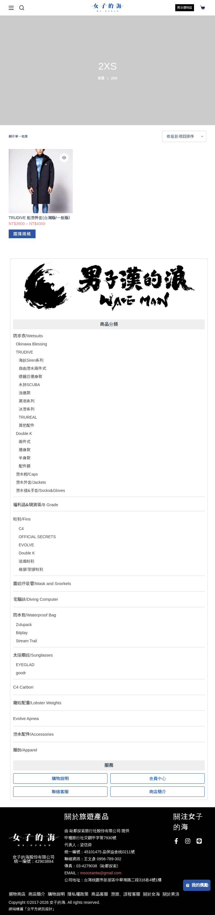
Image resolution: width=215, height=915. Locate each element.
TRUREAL (28, 417)
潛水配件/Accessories (33, 734)
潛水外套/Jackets (31, 482)
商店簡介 (36, 894)
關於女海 (151, 894)
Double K (24, 433)
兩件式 (25, 441)
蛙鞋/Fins (22, 519)
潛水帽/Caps (27, 474)
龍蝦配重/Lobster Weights (37, 702)
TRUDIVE (24, 352)
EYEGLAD (25, 664)
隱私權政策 (77, 894)
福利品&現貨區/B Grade (35, 504)
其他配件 (26, 425)
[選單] (11, 7)
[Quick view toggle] (64, 157)
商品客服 (99, 894)
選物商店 (17, 894)
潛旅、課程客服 (125, 894)
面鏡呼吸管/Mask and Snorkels (42, 583)
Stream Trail (26, 641)
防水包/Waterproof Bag (34, 615)
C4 (21, 528)
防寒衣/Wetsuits (28, 335)
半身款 (25, 458)
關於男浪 (171, 894)
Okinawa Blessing (31, 344)
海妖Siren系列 (31, 360)
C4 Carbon (23, 687)
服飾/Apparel (25, 749)
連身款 (25, 450)
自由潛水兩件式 (32, 368)
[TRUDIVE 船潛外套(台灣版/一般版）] (41, 181)
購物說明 (56, 894)
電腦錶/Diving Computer (35, 599)
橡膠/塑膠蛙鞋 (31, 569)
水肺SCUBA (29, 384)
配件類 (25, 466)
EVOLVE (26, 545)
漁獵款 (25, 393)
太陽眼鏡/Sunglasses (33, 655)
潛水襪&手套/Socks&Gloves (40, 490)
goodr (21, 673)
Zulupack (24, 624)
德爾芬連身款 (30, 376)
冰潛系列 (26, 409)
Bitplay (22, 632)
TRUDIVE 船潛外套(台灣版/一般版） (41, 217)
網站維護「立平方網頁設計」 (32, 909)
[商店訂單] (184, 136)
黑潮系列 (26, 401)
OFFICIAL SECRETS (37, 537)
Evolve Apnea (26, 718)
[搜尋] (21, 7)
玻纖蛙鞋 (26, 561)
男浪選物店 (184, 7)
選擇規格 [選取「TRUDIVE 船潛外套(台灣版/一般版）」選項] (22, 233)
